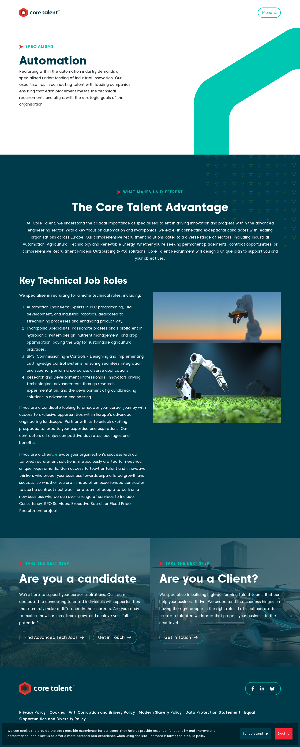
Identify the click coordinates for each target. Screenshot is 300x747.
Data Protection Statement (212, 712)
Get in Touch (111, 637)
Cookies (57, 712)
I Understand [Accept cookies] (253, 733)
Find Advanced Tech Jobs (50, 637)
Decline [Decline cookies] (283, 733)
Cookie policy (194, 736)
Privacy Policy (32, 712)
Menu (267, 12)
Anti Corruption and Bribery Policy (102, 712)
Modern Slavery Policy (160, 712)
